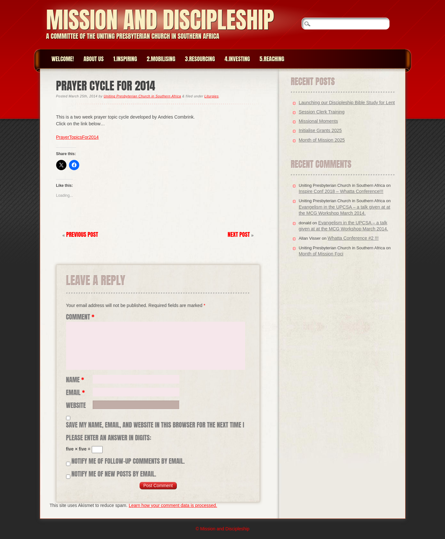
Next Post (239, 234)
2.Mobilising (161, 58)
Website (76, 405)
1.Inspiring (125, 58)
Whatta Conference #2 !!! (353, 238)
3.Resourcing (200, 58)
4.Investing (237, 58)
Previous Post (82, 234)
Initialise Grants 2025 (320, 130)
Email (75, 392)
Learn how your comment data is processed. (173, 505)
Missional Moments (318, 121)
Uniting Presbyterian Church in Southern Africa (142, 96)
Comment (80, 317)
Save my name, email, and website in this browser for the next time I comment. (155, 425)
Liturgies (211, 96)
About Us (93, 58)
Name (75, 380)
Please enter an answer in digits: (108, 438)
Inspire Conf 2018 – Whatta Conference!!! (341, 191)
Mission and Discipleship (160, 19)
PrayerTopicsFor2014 (77, 137)
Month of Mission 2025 (322, 140)
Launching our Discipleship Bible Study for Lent (347, 102)
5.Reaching (272, 58)
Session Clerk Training (322, 111)
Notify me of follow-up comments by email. (128, 461)
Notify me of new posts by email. (113, 474)
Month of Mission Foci (321, 253)
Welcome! (63, 58)
